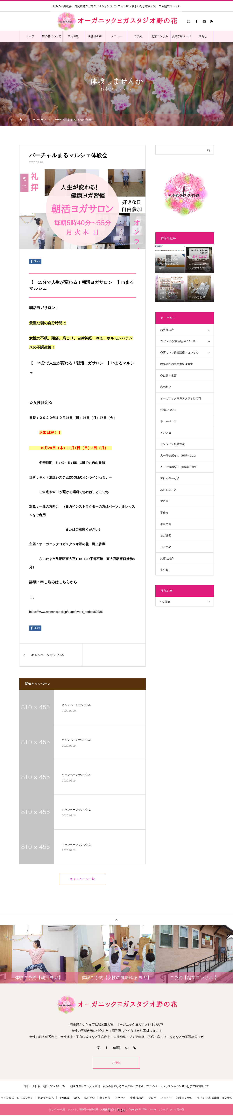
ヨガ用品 (165, 547)
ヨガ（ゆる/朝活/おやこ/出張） (179, 341)
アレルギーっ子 (169, 478)
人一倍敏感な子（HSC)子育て (178, 466)
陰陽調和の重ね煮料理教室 (176, 364)
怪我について (168, 409)
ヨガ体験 (73, 36)
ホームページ (168, 421)
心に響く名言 (168, 375)
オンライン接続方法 (172, 444)
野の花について (51, 36)
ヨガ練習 (165, 535)
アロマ (164, 501)
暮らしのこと (168, 489)
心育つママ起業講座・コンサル (179, 352)
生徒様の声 (95, 36)
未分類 (164, 569)
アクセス (120, 1098)
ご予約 (138, 36)
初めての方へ (46, 1098)
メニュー (116, 36)
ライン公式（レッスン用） (17, 1098)
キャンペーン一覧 (82, 879)
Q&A (77, 1098)
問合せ (203, 36)
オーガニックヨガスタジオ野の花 (180, 398)
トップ (30, 36)
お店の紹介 (167, 558)
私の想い (165, 386)
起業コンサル (160, 36)
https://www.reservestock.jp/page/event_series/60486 (66, 611)
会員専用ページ (181, 36)
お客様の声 (167, 329)
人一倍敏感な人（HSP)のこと (178, 455)
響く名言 (104, 1098)
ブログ (152, 1098)
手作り (164, 512)
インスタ (165, 432)
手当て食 (165, 524)
